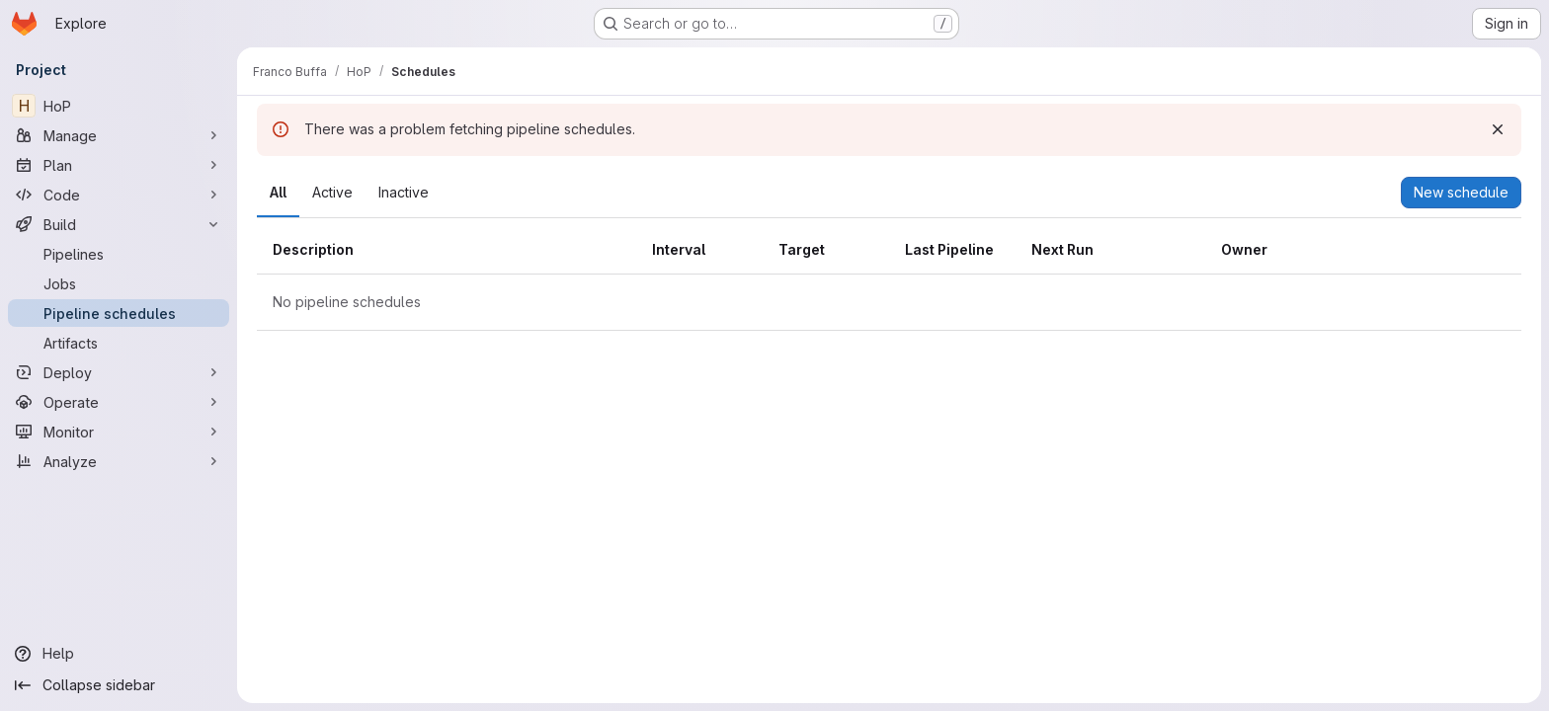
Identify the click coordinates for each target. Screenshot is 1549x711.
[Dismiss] (1497, 129)
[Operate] (118, 402)
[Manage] (118, 135)
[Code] (118, 194)
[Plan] (118, 165)
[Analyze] (118, 461)
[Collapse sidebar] (118, 685)
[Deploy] (118, 372)
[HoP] (118, 105)
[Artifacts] (118, 342)
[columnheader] (446, 250)
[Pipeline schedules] (118, 313)
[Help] (118, 654)
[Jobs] (118, 283)
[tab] (278, 192)
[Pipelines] (118, 254)
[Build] (118, 224)
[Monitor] (118, 431)
